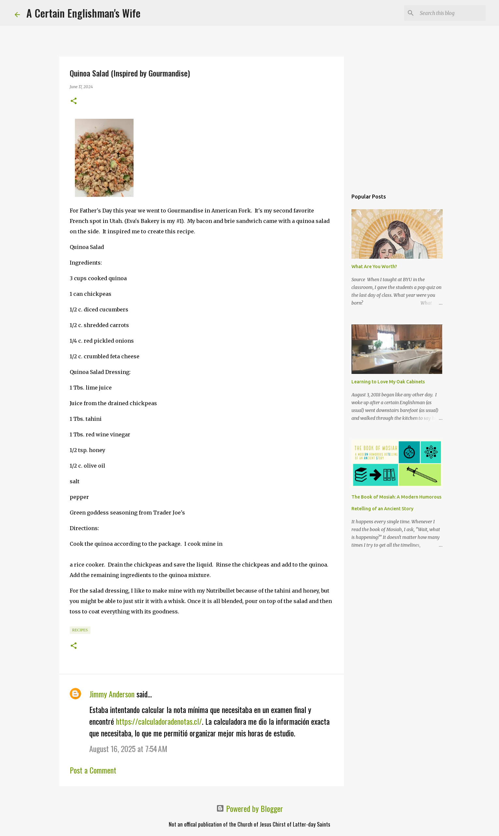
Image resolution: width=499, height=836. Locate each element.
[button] (74, 101)
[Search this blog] (451, 13)
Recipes (80, 630)
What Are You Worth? (374, 266)
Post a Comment (93, 770)
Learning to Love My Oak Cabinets (388, 381)
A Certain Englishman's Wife (83, 13)
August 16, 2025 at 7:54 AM (128, 748)
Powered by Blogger (249, 808)
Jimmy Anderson (112, 694)
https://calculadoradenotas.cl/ (159, 721)
